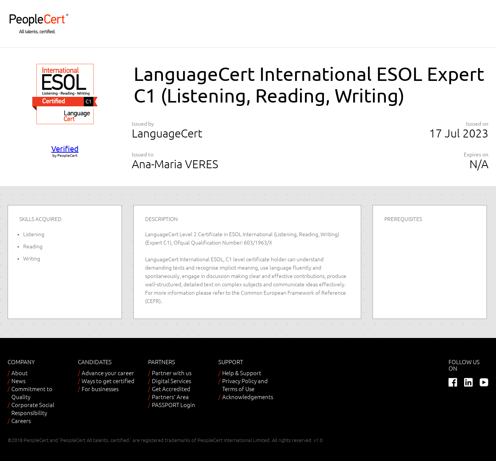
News (18, 381)
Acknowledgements (247, 397)
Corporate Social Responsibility (32, 409)
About (19, 373)
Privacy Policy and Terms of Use (245, 385)
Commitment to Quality (31, 393)
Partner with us (171, 373)
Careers (21, 421)
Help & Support (241, 373)
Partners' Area (170, 397)
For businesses (100, 389)
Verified (65, 148)
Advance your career (108, 373)
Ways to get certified (108, 381)
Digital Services (171, 381)
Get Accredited (171, 389)
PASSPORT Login (173, 405)
